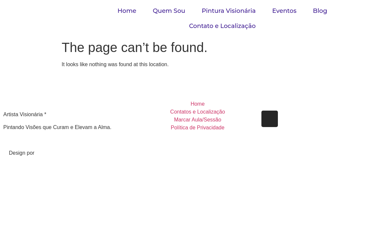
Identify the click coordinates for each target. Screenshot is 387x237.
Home (126, 10)
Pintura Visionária (229, 10)
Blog (320, 10)
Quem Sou (169, 10)
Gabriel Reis (51, 153)
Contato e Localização (222, 26)
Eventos (284, 10)
